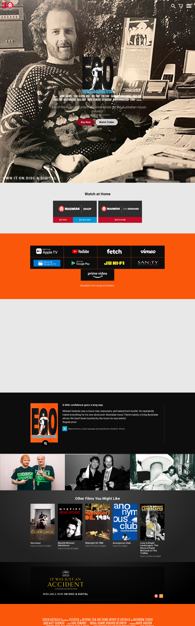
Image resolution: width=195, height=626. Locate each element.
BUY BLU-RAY (84, 220)
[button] (7, 474)
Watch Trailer (107, 122)
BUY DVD (63, 220)
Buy (85, 122)
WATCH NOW (120, 220)
